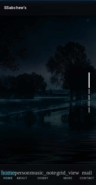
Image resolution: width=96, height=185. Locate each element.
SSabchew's (15, 7)
